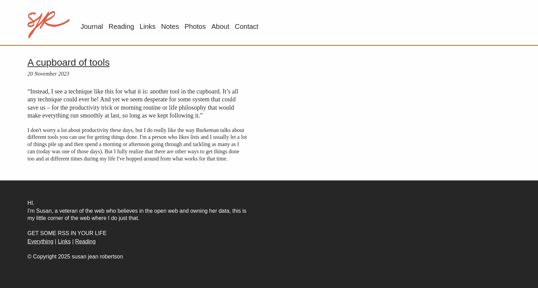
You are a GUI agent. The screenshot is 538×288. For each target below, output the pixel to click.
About (220, 26)
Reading (121, 26)
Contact (246, 26)
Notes (170, 26)
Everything (40, 241)
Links (148, 26)
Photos (195, 26)
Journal (92, 26)
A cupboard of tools (68, 62)
